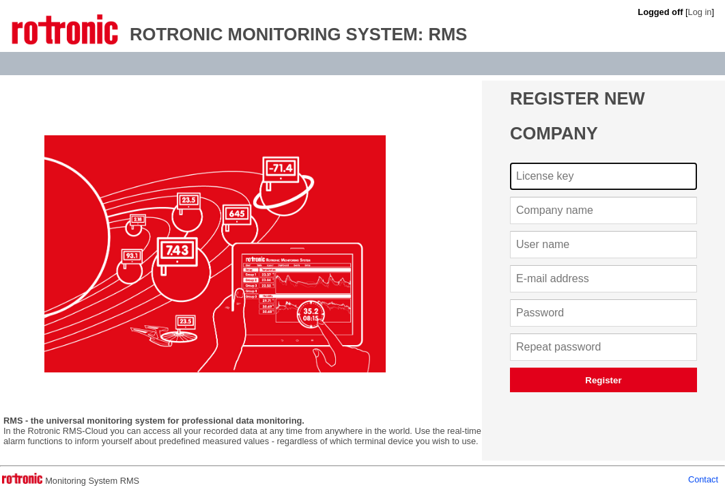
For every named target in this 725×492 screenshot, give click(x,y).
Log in (700, 12)
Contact (703, 479)
